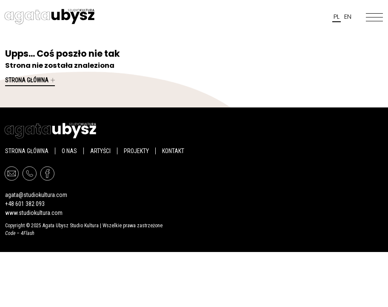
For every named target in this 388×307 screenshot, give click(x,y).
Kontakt (173, 151)
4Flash (27, 233)
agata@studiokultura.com (36, 194)
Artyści (100, 151)
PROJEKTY (136, 151)
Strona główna (30, 80)
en (347, 16)
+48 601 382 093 (25, 203)
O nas (69, 151)
